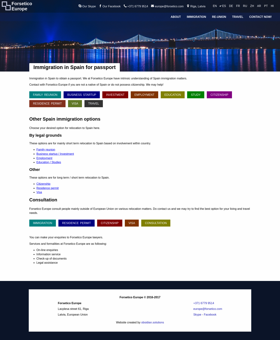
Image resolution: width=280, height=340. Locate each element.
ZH (252, 5)
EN (215, 5)
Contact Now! (260, 16)
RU (245, 5)
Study (196, 94)
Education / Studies (48, 162)
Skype (197, 314)
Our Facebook (110, 6)
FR (238, 5)
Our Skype (87, 6)
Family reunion (45, 94)
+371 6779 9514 (136, 6)
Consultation (156, 223)
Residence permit (47, 103)
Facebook (210, 314)
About (176, 16)
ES (224, 5)
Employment (144, 94)
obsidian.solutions (152, 322)
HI (272, 5)
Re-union (219, 16)
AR (259, 5)
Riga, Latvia (196, 6)
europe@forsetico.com (167, 6)
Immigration (196, 16)
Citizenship (219, 94)
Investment (115, 94)
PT (266, 5)
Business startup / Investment (55, 153)
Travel (237, 16)
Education (172, 94)
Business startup (81, 94)
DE (231, 5)
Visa (75, 103)
